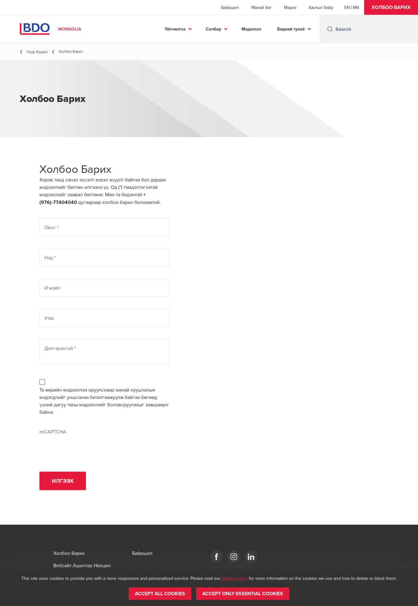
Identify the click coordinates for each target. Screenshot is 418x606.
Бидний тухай (291, 29)
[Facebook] (216, 556)
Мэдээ (290, 7)
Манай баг (261, 7)
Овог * (51, 227)
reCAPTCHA (52, 431)
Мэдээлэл (251, 29)
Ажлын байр (321, 7)
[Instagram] (233, 556)
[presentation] (86, 447)
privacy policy (235, 578)
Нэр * (50, 257)
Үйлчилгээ (174, 29)
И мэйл (52, 288)
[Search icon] (330, 29)
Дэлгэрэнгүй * (60, 348)
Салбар (213, 29)
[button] (391, 7)
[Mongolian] (356, 7)
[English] (347, 7)
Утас (49, 318)
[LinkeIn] (251, 556)
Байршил (230, 7)
